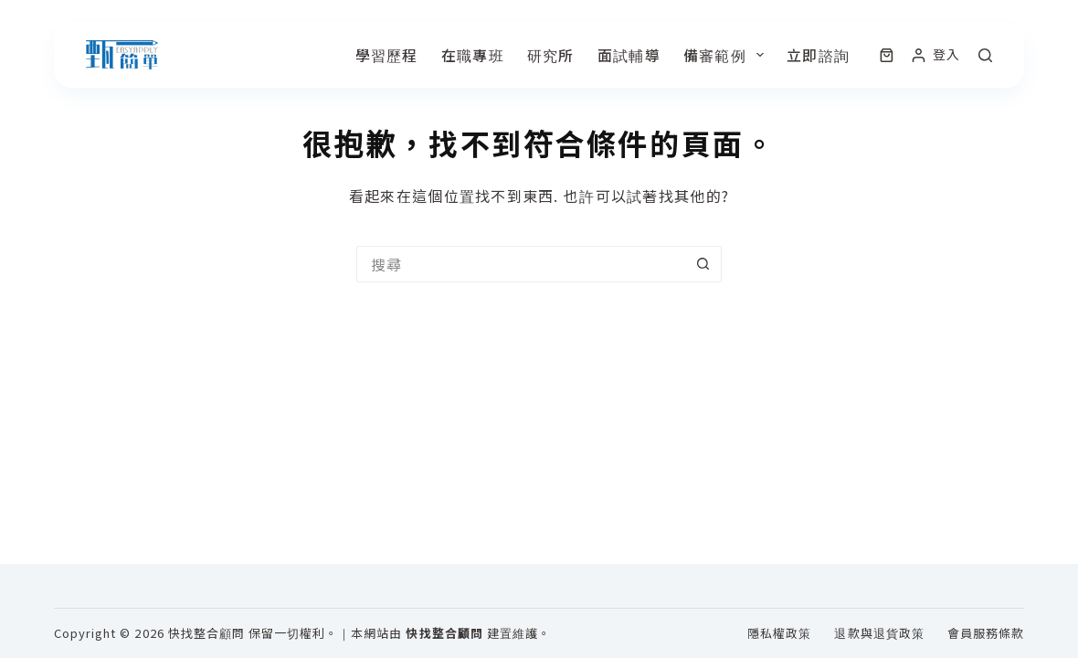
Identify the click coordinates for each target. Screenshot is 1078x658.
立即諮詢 (818, 55)
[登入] (936, 54)
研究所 (551, 55)
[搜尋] (985, 55)
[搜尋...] (520, 264)
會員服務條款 (985, 634)
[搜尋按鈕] (703, 264)
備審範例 (727, 55)
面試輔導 (629, 55)
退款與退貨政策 (879, 634)
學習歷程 (386, 55)
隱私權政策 (779, 634)
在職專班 (472, 55)
